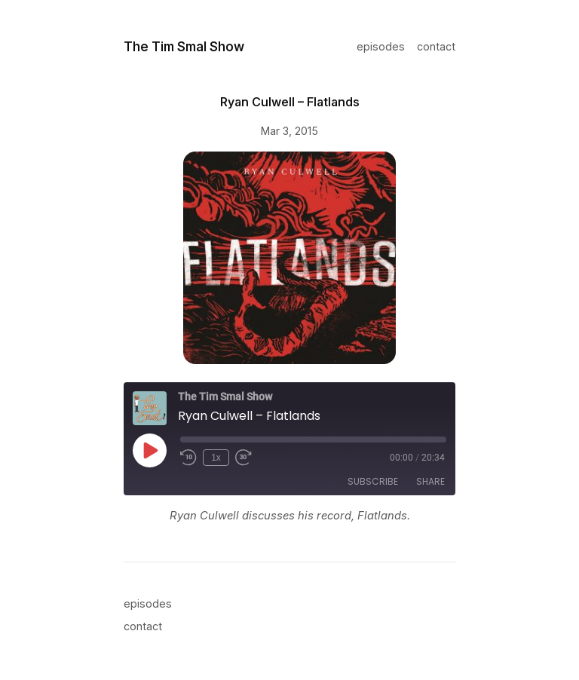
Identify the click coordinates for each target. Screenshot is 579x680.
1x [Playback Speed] (216, 457)
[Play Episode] (149, 450)
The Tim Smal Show (184, 46)
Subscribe (373, 481)
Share (430, 481)
